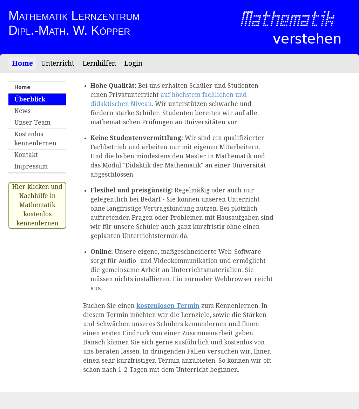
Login (133, 63)
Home (22, 63)
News (22, 110)
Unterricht (57, 63)
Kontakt (26, 154)
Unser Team (32, 122)
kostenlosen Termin (167, 305)
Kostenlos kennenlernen (35, 139)
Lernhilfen (99, 63)
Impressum (31, 166)
